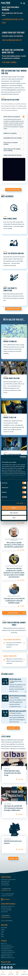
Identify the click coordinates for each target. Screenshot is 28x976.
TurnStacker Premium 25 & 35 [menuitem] (8, 952)
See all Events (11, 728)
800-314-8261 (5, 915)
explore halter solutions (13, 189)
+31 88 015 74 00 (6, 888)
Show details (20, 503)
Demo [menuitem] (2, 936)
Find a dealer (5, 899)
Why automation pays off (12, 40)
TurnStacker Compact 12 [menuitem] (7, 950)
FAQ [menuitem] (2, 933)
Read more (22, 523)
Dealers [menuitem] (3, 929)
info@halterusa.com (6, 917)
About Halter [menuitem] (4, 927)
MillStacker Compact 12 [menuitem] (6, 955)
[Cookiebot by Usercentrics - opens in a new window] (20, 457)
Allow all (14, 507)
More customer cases (13, 612)
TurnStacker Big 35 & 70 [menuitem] (6, 954)
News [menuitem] (2, 934)
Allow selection (14, 512)
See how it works (9, 62)
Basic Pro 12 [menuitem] (4, 943)
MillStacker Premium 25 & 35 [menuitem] (7, 957)
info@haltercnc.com (6, 890)
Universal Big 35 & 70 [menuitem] (6, 948)
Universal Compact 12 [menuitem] (6, 945)
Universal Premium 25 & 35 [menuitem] (7, 946)
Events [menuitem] (2, 931)
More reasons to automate (13, 308)
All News (12, 858)
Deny (14, 517)
